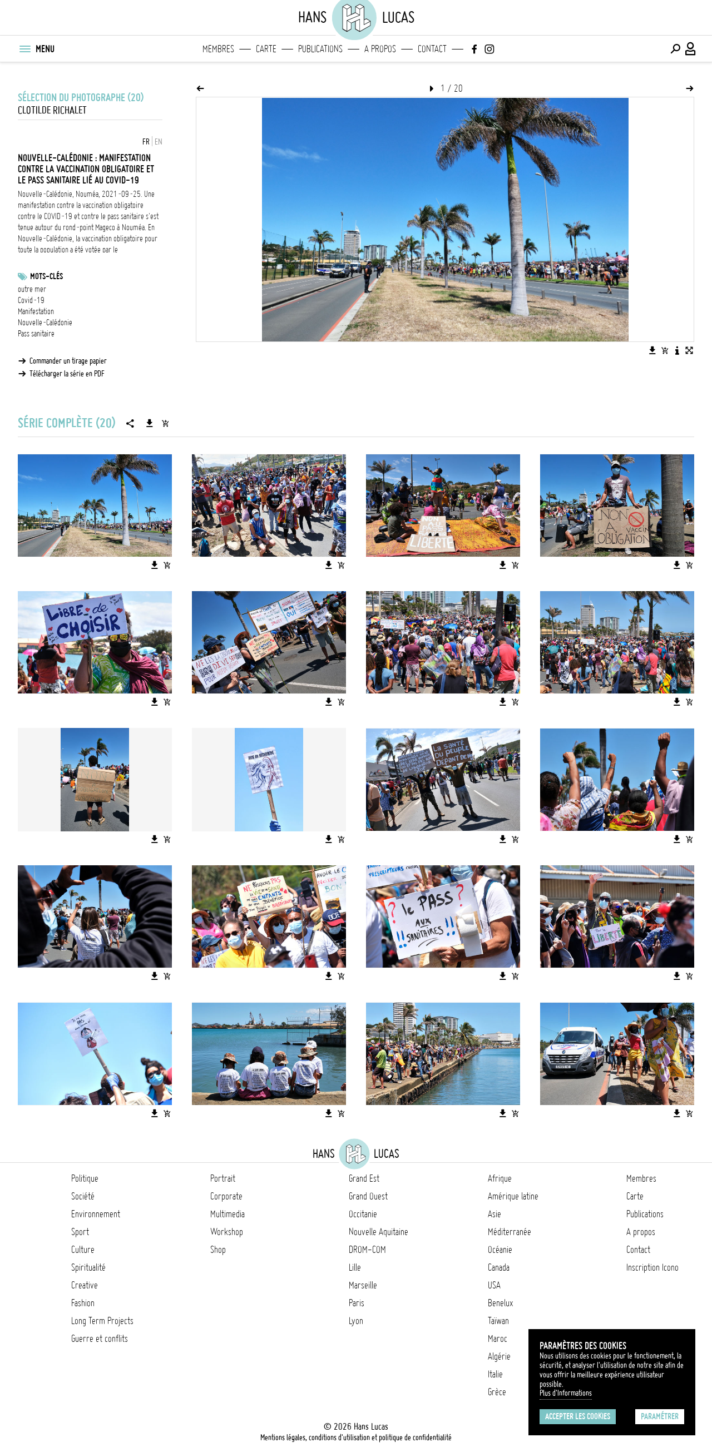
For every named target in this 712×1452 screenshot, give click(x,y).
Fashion (83, 1303)
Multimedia (227, 1214)
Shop (218, 1249)
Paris (356, 1303)
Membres (218, 48)
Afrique (500, 1178)
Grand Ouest (368, 1196)
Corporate (226, 1196)
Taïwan (498, 1320)
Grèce (497, 1392)
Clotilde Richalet (52, 110)
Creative (84, 1285)
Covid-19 (31, 300)
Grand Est (364, 1178)
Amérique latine (513, 1196)
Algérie (499, 1356)
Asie (494, 1214)
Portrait (222, 1178)
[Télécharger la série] (150, 423)
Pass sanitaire (36, 334)
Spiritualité (88, 1267)
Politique (84, 1178)
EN (158, 142)
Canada (499, 1267)
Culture (83, 1249)
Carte (266, 48)
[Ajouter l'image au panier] (665, 350)
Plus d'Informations (566, 1393)
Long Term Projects (102, 1320)
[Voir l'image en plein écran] (689, 350)
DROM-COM (367, 1249)
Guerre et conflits (99, 1338)
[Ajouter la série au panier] (165, 423)
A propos (380, 48)
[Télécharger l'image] (652, 350)
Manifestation (36, 311)
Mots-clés (46, 276)
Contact (432, 48)
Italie (495, 1374)
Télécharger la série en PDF (67, 374)
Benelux (500, 1303)
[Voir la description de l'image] (677, 350)
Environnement (95, 1214)
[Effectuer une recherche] (675, 49)
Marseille (363, 1285)
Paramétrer (660, 1416)
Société (83, 1196)
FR (146, 142)
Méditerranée (509, 1231)
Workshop (226, 1231)
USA (494, 1285)
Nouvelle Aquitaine (378, 1231)
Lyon (356, 1320)
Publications (320, 48)
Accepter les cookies (577, 1416)
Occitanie (363, 1214)
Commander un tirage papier (68, 361)
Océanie (500, 1249)
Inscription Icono (652, 1267)
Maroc (497, 1338)
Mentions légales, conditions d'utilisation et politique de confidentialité (356, 1438)
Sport (80, 1231)
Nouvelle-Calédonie (45, 323)
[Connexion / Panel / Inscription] (691, 49)
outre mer (32, 289)
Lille (355, 1267)
